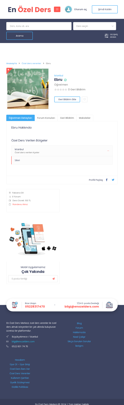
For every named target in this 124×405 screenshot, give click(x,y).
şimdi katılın (105, 9)
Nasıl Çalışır (79, 336)
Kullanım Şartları (20, 378)
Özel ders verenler (31, 63)
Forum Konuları (46, 118)
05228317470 (35, 306)
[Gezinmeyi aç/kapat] (57, 9)
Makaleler (85, 118)
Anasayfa (11, 63)
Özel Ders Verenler (20, 373)
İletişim (79, 345)
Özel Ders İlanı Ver (20, 369)
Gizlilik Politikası (20, 387)
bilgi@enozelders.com (82, 306)
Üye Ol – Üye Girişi (20, 364)
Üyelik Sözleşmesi (20, 382)
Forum (79, 327)
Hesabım (20, 360)
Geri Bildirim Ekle (67, 99)
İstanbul (58, 75)
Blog (79, 323)
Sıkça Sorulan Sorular (79, 341)
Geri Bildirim (67, 118)
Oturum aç (80, 9)
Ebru (58, 80)
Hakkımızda (79, 332)
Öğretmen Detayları (20, 118)
